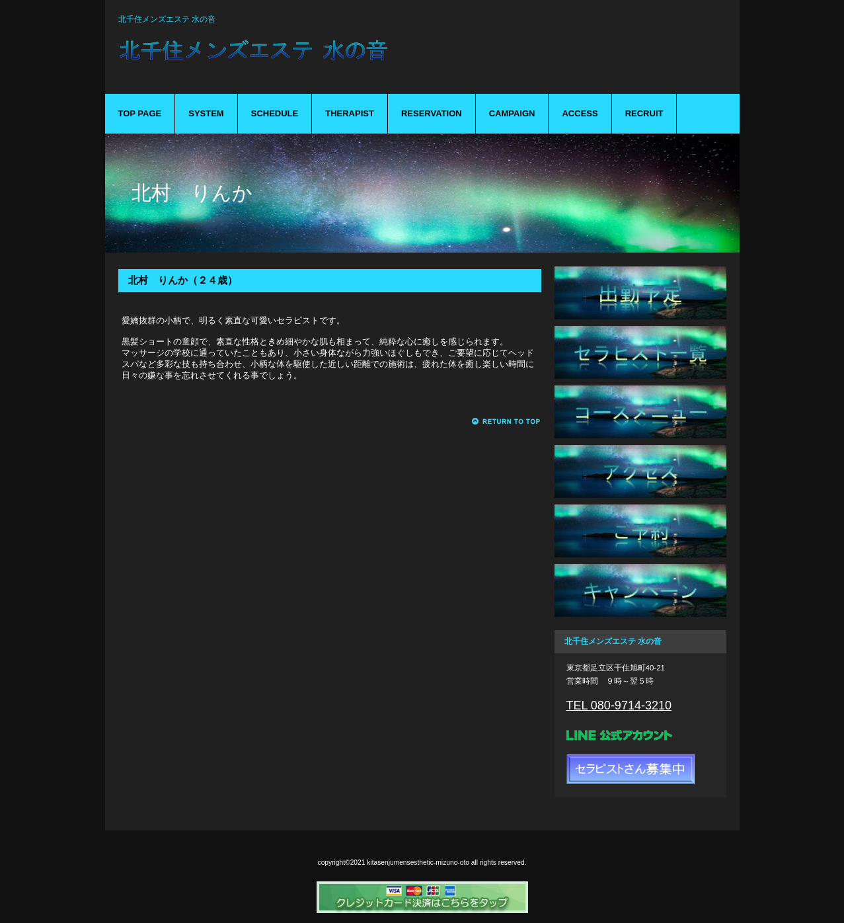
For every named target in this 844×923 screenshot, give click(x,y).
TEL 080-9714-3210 (618, 705)
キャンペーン (640, 590)
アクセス (640, 471)
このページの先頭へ (506, 421)
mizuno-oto (323, 58)
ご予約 (640, 530)
